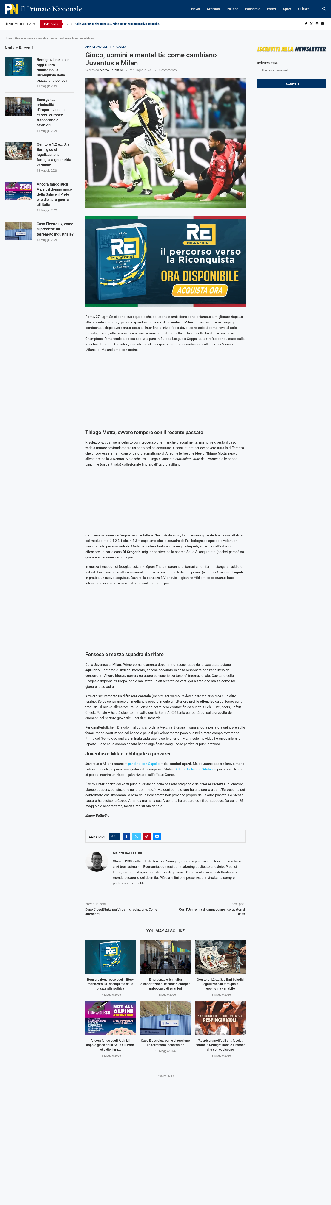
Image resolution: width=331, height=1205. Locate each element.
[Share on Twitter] (136, 836)
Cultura (303, 9)
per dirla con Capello (144, 764)
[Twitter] (311, 24)
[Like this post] (115, 836)
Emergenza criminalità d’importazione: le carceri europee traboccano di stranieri (165, 984)
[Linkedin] (322, 24)
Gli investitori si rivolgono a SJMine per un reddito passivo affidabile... (118, 23)
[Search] (324, 9)
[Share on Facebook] (126, 836)
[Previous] (67, 24)
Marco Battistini (111, 70)
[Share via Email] (157, 836)
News (195, 9)
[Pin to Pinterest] (147, 836)
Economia (252, 9)
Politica (232, 9)
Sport (287, 9)
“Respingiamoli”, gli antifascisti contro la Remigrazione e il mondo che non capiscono (220, 1045)
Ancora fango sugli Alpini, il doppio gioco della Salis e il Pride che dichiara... (110, 1045)
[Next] (72, 24)
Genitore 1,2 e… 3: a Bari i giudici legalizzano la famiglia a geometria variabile (220, 984)
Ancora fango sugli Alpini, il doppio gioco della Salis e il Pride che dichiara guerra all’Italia (54, 194)
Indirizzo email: (291, 68)
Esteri (271, 9)
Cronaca (213, 9)
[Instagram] (317, 24)
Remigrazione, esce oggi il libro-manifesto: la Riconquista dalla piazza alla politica (110, 984)
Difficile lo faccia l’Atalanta (195, 769)
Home (8, 38)
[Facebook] (306, 24)
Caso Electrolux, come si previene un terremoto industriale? (55, 229)
